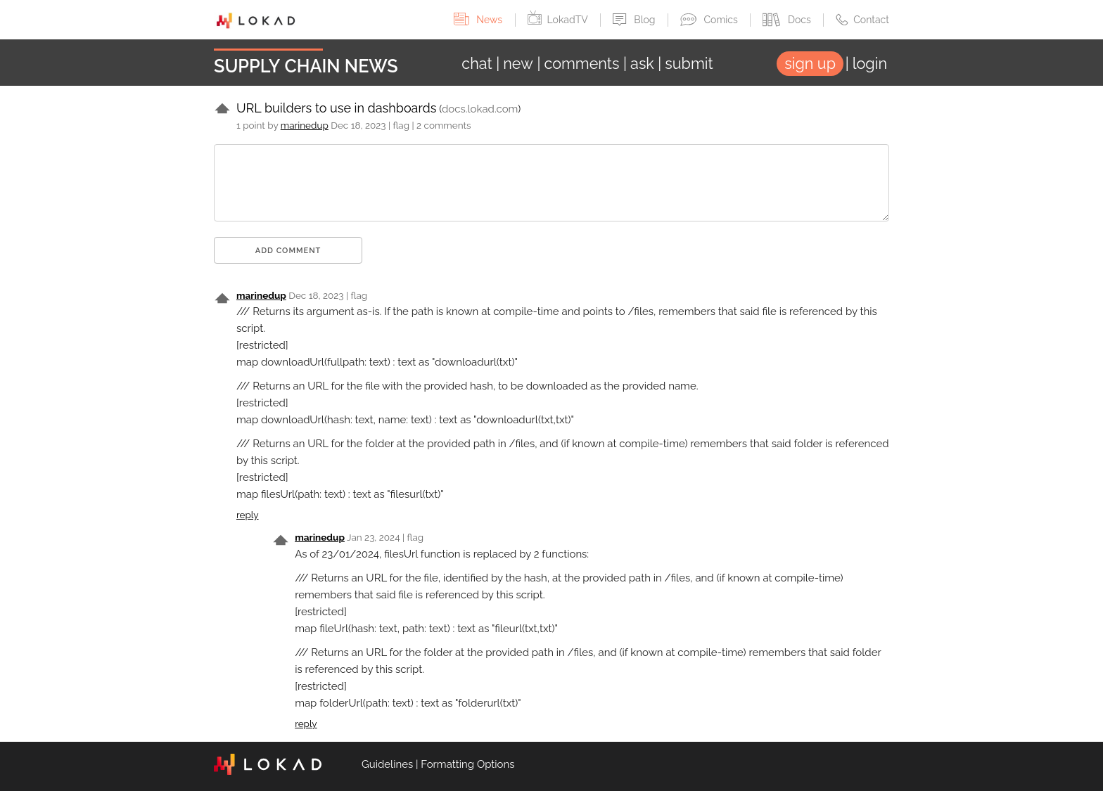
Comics (710, 19)
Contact (862, 19)
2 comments (443, 125)
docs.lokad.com (480, 109)
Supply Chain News (306, 66)
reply (247, 514)
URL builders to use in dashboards (336, 108)
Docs (788, 19)
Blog (635, 19)
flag (401, 125)
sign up (810, 63)
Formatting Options (467, 764)
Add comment (288, 250)
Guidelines (387, 764)
